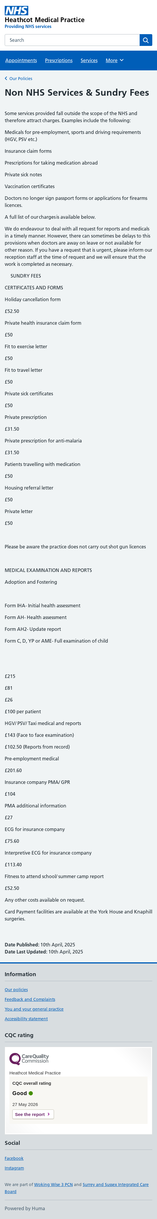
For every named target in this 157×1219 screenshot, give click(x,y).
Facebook (14, 1158)
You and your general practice (34, 1009)
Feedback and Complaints (30, 999)
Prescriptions (58, 60)
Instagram (14, 1168)
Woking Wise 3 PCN (53, 1184)
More (115, 60)
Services (89, 60)
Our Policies (20, 78)
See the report (30, 1114)
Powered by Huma (25, 1208)
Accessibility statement (26, 1018)
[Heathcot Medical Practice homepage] (49, 17)
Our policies (16, 989)
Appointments (21, 60)
